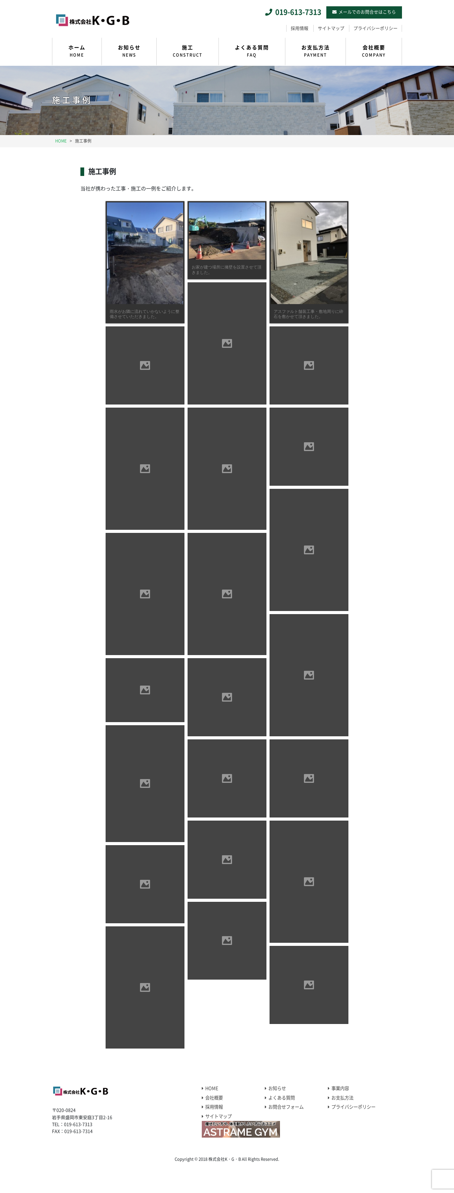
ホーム (77, 51)
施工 (187, 51)
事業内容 (340, 1088)
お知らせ (129, 51)
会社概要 (374, 51)
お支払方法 (315, 51)
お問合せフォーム (286, 1107)
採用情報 (299, 28)
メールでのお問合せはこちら (367, 12)
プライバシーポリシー (375, 28)
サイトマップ (331, 28)
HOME (211, 1088)
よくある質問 (252, 51)
